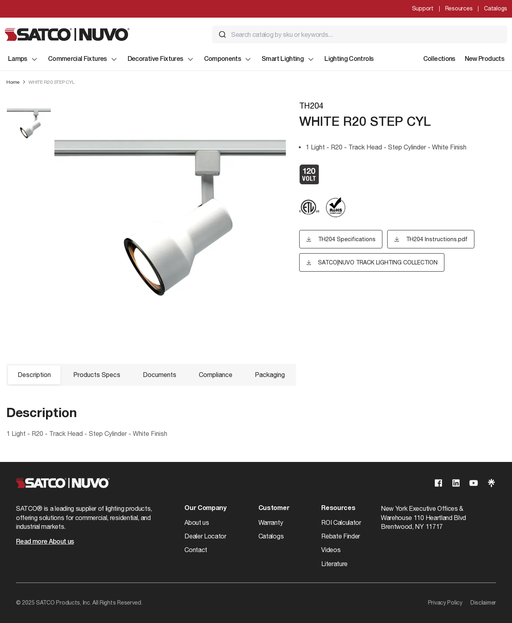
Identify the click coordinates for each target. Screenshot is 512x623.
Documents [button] (159, 374)
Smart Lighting (288, 59)
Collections (439, 59)
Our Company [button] (205, 508)
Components (228, 59)
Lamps (23, 59)
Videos (330, 549)
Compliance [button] (215, 374)
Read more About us (45, 542)
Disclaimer (483, 602)
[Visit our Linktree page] (491, 483)
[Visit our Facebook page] (438, 483)
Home (13, 82)
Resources (458, 8)
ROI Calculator (341, 522)
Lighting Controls (348, 59)
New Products (484, 59)
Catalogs (495, 8)
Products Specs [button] (96, 374)
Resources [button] (338, 508)
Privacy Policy (445, 602)
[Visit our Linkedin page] (456, 483)
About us (196, 522)
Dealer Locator (205, 536)
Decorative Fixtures (161, 59)
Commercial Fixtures (83, 59)
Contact (195, 549)
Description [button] (34, 374)
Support (423, 8)
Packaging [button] (270, 374)
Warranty (270, 522)
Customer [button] (273, 508)
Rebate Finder (340, 536)
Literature (334, 563)
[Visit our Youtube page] (473, 483)
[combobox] (359, 34)
